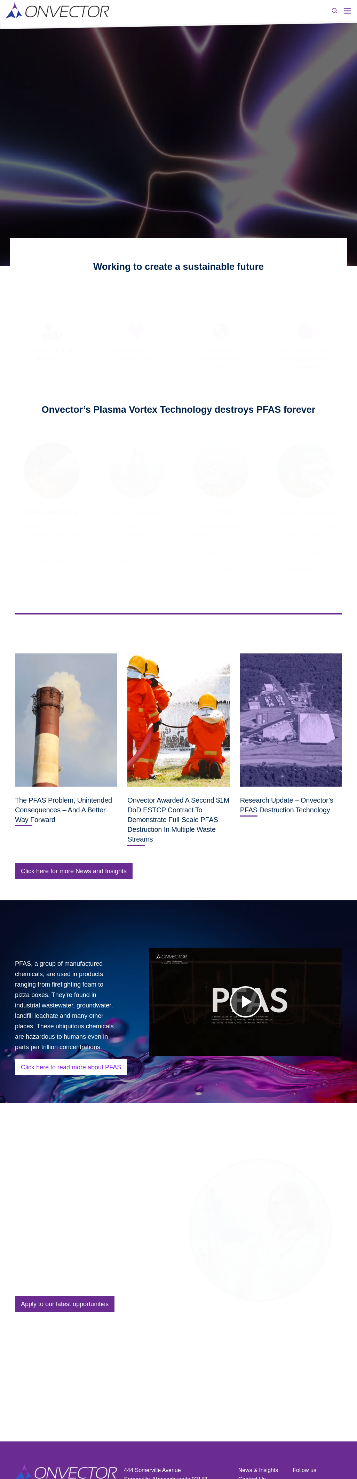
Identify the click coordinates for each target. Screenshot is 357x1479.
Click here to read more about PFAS (71, 1067)
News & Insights (258, 1470)
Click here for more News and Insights (74, 871)
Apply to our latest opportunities (65, 1304)
